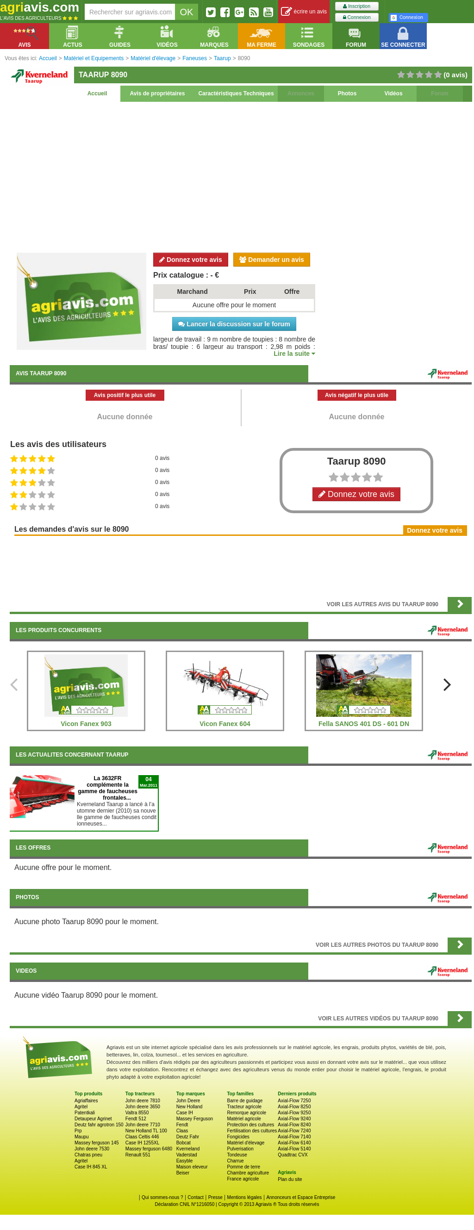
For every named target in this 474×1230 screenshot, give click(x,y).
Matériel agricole (244, 1118)
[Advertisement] (240, 176)
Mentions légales (244, 1197)
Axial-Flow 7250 (294, 1100)
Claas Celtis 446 (142, 1136)
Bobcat (183, 1142)
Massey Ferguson (194, 1118)
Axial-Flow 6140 (294, 1142)
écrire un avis (304, 11)
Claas (182, 1130)
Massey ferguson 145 (97, 1142)
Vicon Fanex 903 (86, 723)
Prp (78, 1130)
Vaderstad (186, 1154)
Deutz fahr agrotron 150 (99, 1124)
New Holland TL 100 (146, 1130)
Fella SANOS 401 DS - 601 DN (363, 723)
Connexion (357, 17)
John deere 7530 (92, 1148)
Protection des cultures (250, 1124)
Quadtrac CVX (292, 1154)
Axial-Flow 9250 (294, 1112)
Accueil (97, 93)
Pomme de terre (243, 1166)
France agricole (243, 1178)
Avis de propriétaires (157, 93)
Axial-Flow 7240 (294, 1130)
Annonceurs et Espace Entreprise (300, 1197)
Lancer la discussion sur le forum (234, 324)
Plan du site (290, 1179)
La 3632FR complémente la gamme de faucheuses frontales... (107, 788)
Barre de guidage (244, 1100)
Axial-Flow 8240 (294, 1124)
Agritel (81, 1106)
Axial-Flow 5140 (294, 1148)
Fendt (182, 1124)
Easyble (184, 1160)
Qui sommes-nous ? (162, 1197)
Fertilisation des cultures (252, 1130)
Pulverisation (240, 1148)
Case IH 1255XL (142, 1142)
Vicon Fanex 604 (225, 723)
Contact (195, 1197)
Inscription (356, 6)
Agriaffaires (86, 1100)
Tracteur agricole (244, 1106)
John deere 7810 (142, 1100)
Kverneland (188, 1148)
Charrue (235, 1160)
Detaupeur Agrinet (93, 1118)
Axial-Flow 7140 (294, 1136)
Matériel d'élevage (245, 1142)
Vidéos (393, 93)
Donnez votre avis (190, 259)
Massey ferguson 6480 (148, 1148)
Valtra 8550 (137, 1112)
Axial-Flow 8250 (294, 1106)
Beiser (182, 1172)
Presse (215, 1197)
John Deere (188, 1100)
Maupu (82, 1136)
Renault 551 (137, 1154)
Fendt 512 (135, 1118)
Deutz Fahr (187, 1136)
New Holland (189, 1106)
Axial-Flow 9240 (294, 1118)
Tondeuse (237, 1154)
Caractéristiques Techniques (236, 93)
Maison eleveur (192, 1166)
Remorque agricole (246, 1112)
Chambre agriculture (248, 1172)
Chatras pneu (88, 1154)
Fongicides (238, 1136)
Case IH (184, 1112)
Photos (347, 93)
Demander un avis (271, 259)
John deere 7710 (142, 1124)
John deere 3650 (142, 1106)
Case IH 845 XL (91, 1166)
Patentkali (85, 1112)
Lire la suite (294, 353)
